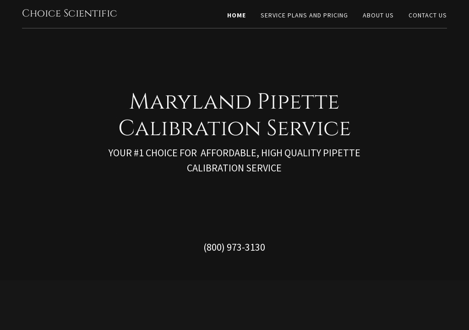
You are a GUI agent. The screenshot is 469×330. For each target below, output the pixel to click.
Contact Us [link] (428, 15)
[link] (69, 13)
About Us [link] (378, 15)
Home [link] (236, 15)
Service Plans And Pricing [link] (304, 15)
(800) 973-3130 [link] (234, 247)
